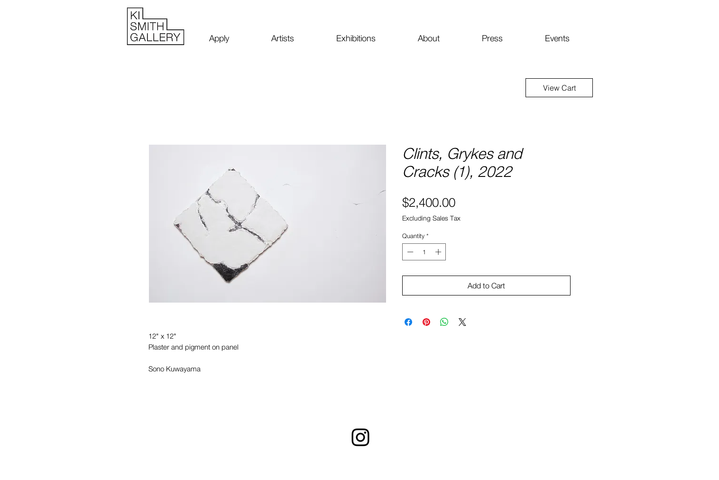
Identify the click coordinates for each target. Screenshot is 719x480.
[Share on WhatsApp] (444, 322)
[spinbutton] (424, 252)
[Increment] (439, 252)
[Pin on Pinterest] (426, 322)
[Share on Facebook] (408, 322)
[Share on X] (462, 322)
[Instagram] (360, 437)
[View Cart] (559, 87)
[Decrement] (409, 252)
